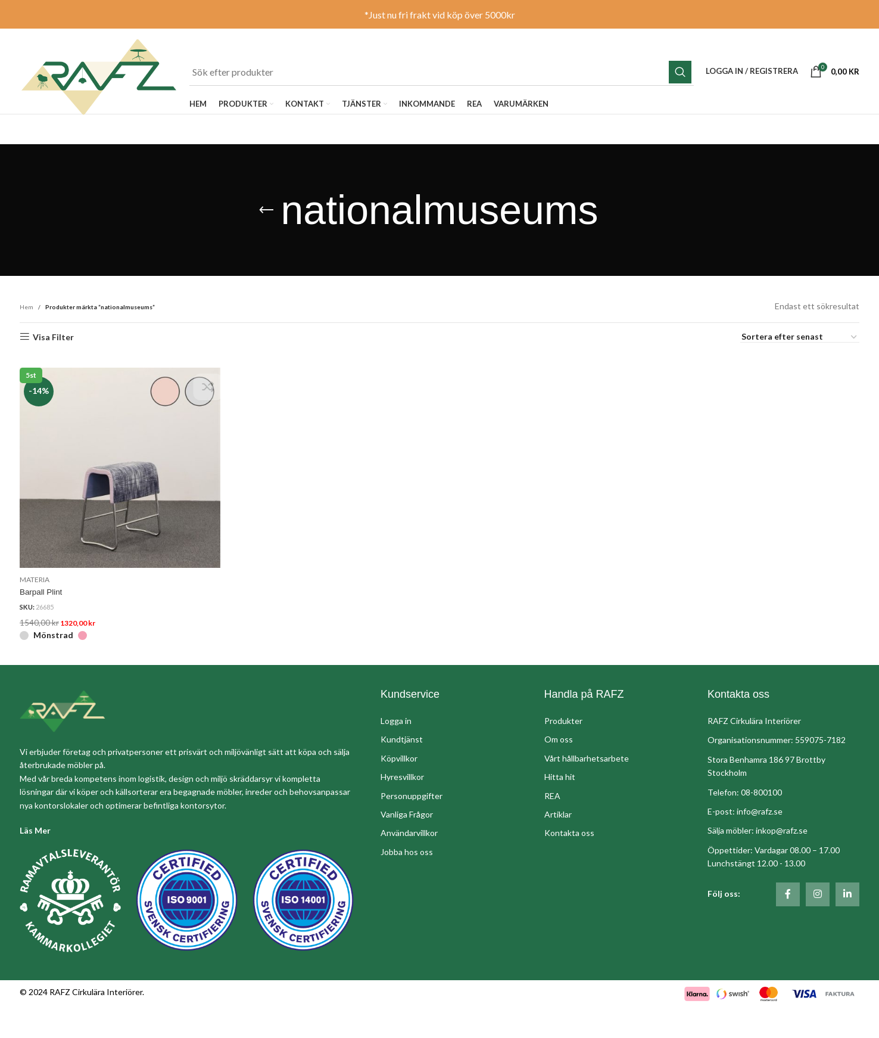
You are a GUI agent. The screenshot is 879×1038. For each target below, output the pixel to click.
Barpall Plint (42, 629)
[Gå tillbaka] (266, 251)
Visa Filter (53, 378)
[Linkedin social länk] (847, 934)
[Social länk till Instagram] (818, 934)
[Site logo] (113, 97)
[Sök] (456, 79)
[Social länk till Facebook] (788, 934)
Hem (26, 348)
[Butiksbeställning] (799, 378)
